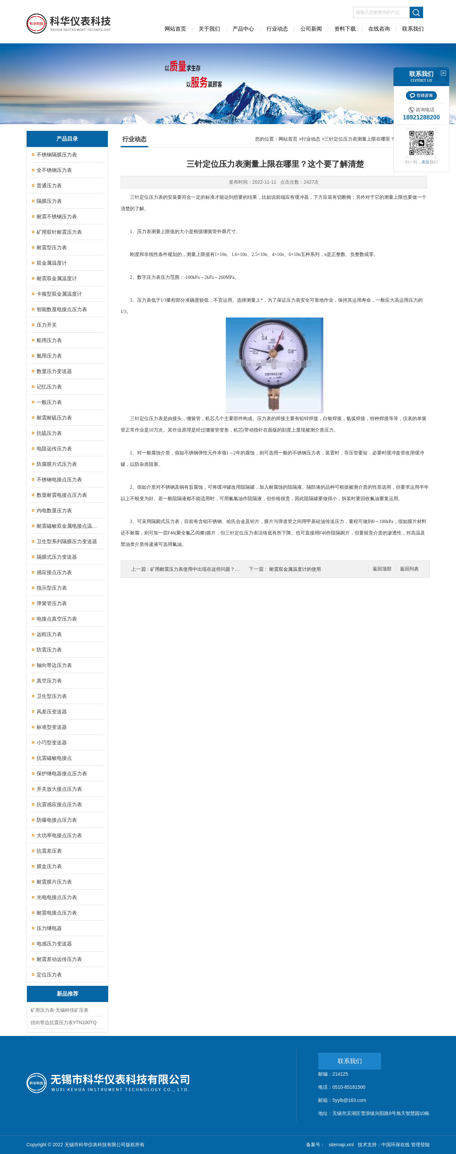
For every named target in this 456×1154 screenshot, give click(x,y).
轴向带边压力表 (54, 665)
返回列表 (409, 568)
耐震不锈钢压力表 (57, 216)
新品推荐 (67, 994)
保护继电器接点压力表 (62, 773)
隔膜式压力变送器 (57, 557)
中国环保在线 (395, 1144)
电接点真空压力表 (57, 619)
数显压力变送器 (54, 371)
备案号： (315, 1144)
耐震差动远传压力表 (59, 959)
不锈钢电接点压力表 (59, 479)
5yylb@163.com (349, 1100)
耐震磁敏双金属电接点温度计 (68, 526)
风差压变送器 (52, 711)
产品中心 (243, 29)
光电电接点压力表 (57, 897)
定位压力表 (49, 974)
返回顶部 (382, 568)
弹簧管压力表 (52, 603)
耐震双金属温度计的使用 (295, 569)
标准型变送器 (52, 727)
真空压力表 (49, 680)
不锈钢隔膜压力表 (57, 154)
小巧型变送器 (52, 742)
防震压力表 (49, 650)
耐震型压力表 (52, 247)
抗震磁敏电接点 (54, 758)
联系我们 (413, 29)
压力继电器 (49, 928)
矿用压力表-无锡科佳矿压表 (60, 1010)
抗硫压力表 (49, 433)
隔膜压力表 (49, 201)
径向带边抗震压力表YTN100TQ (64, 1022)
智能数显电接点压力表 (62, 309)
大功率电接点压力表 (59, 835)
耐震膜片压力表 (54, 882)
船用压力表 (49, 340)
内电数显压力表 (54, 510)
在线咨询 (379, 29)
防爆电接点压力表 (57, 820)
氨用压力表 (49, 356)
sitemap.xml (341, 1144)
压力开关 (47, 325)
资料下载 (345, 29)
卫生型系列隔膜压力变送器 (67, 541)
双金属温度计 (52, 263)
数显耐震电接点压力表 (62, 495)
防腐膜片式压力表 (57, 464)
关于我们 (209, 29)
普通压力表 (49, 185)
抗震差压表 (49, 851)
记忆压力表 (49, 386)
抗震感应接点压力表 (59, 804)
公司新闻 (311, 29)
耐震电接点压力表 (57, 913)
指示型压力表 (52, 588)
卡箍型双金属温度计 (59, 294)
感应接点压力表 (54, 572)
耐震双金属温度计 (57, 278)
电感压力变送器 (54, 943)
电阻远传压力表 (54, 448)
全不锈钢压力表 (54, 170)
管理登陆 (420, 1144)
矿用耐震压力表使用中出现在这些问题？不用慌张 (202, 569)
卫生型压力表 (52, 696)
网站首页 (175, 29)
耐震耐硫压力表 (54, 417)
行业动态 (277, 29)
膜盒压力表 (49, 866)
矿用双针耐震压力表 (59, 232)
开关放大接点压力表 (59, 789)
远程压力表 (49, 634)
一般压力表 (49, 402)
